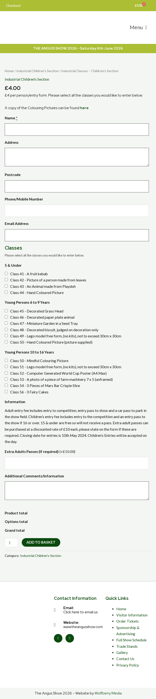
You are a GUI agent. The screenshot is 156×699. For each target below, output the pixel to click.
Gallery (122, 652)
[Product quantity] (11, 542)
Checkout (13, 5)
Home (9, 71)
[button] (138, 27)
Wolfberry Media (108, 693)
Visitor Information (131, 615)
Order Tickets (127, 621)
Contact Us (125, 659)
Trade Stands (127, 646)
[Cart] (139, 5)
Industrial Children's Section (37, 71)
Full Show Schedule (131, 640)
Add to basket (41, 542)
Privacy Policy (127, 665)
